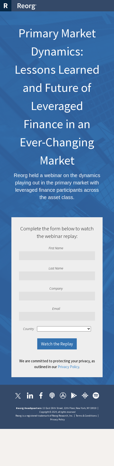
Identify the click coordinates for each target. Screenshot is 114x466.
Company (56, 288)
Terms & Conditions (86, 415)
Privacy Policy (68, 366)
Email (56, 308)
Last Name (56, 268)
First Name (56, 248)
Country (28, 329)
